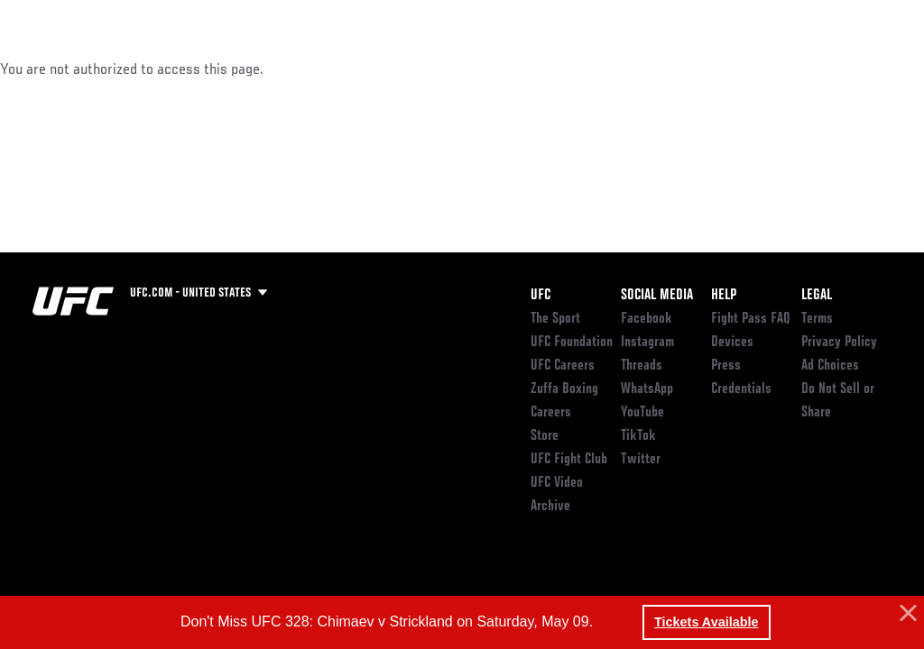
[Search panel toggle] (865, 68)
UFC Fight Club (569, 460)
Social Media (657, 296)
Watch (649, 68)
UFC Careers (563, 366)
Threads (641, 366)
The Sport (555, 319)
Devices (732, 342)
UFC (540, 296)
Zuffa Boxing (736, 68)
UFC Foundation (572, 342)
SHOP (815, 68)
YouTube (642, 413)
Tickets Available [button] (706, 622)
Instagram (647, 342)
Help (723, 296)
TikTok (638, 436)
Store (545, 436)
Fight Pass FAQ (750, 319)
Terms (817, 319)
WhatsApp (647, 389)
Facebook (646, 319)
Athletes (206, 68)
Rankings (126, 68)
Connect (576, 68)
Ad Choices (830, 366)
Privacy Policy (839, 342)
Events (49, 68)
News (276, 68)
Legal (816, 296)
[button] (906, 614)
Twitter (641, 460)
